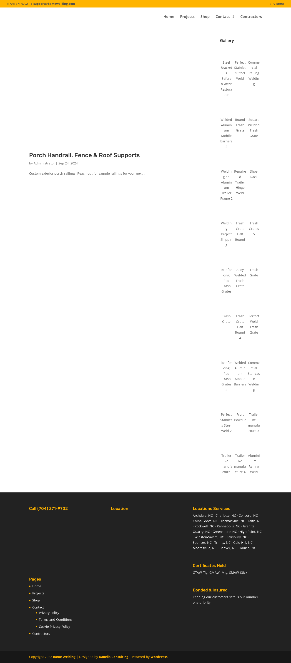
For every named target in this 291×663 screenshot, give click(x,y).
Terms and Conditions (56, 619)
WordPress (159, 657)
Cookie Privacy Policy (54, 626)
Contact (223, 17)
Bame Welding (64, 657)
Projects (187, 17)
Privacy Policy (49, 613)
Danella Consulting (113, 657)
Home (168, 17)
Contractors (251, 17)
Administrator (44, 163)
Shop (205, 17)
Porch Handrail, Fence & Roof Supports (84, 155)
